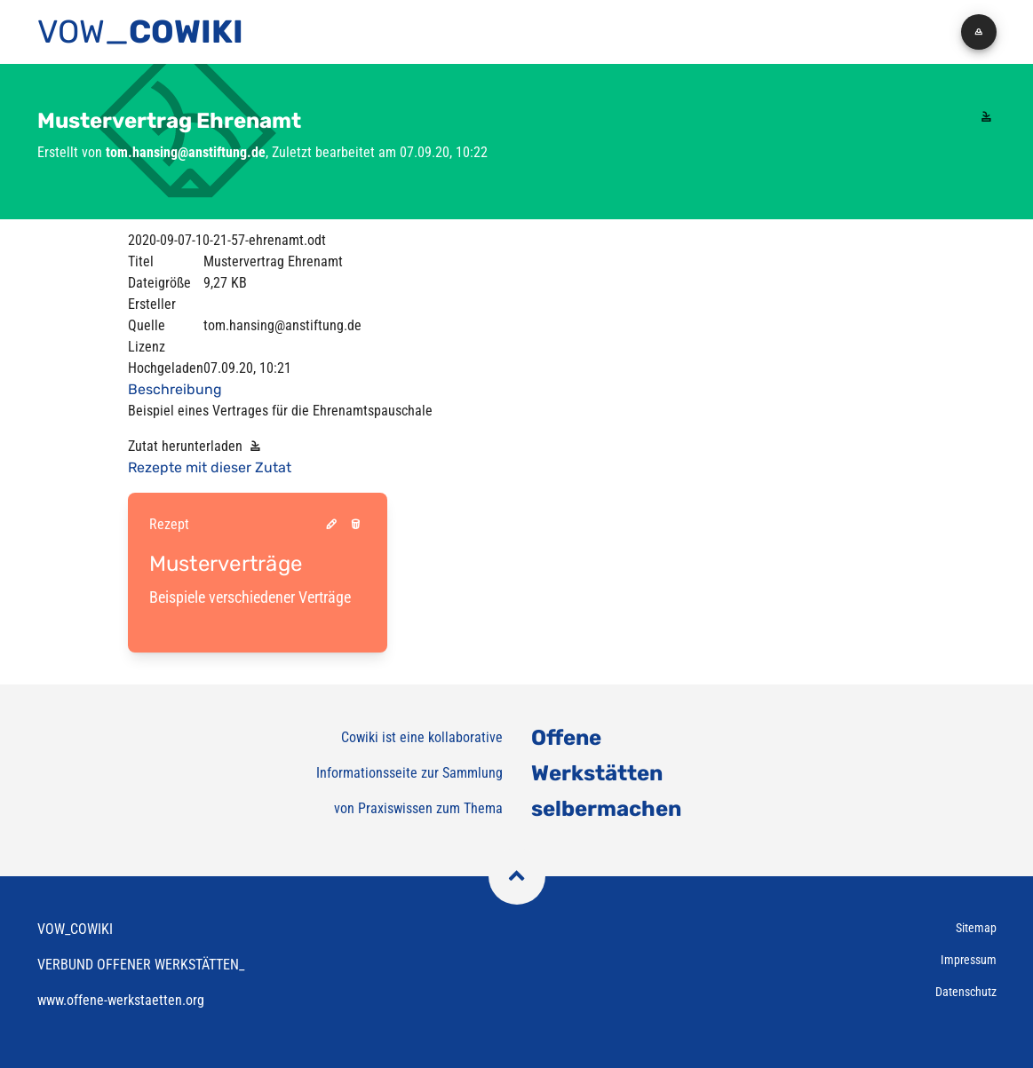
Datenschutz (966, 992)
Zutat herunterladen (197, 446)
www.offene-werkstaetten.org (120, 1000)
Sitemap (976, 928)
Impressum (969, 960)
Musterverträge (226, 563)
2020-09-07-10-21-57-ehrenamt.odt (227, 240)
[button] (979, 32)
